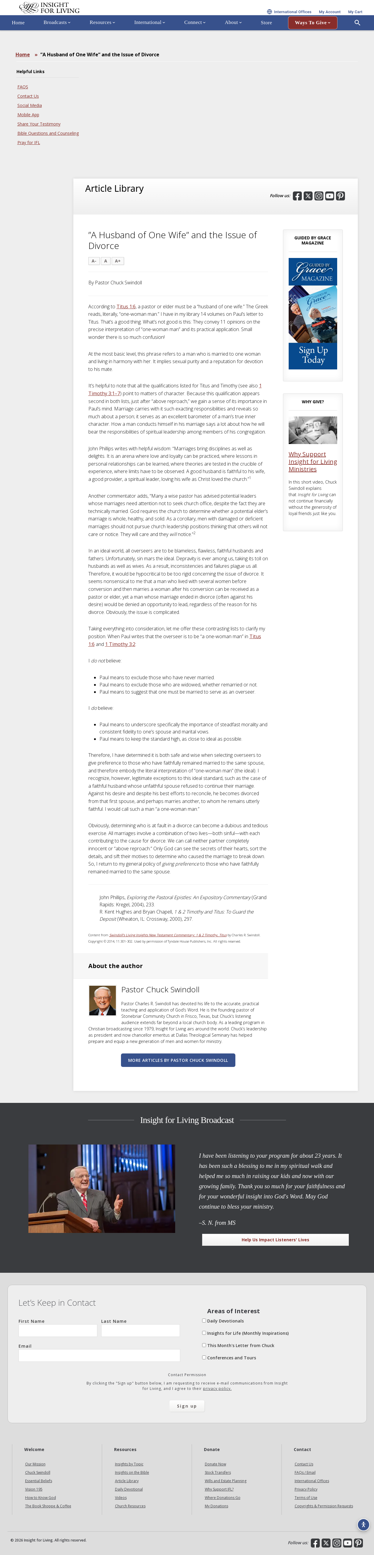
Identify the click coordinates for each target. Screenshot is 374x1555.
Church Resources (130, 1506)
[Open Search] (357, 40)
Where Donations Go (222, 1497)
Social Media (29, 105)
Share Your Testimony (38, 124)
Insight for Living (79, 16)
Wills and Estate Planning (225, 1480)
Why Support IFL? (219, 1489)
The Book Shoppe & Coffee (48, 1506)
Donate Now (215, 1464)
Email (99, 1352)
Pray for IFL (28, 142)
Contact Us (28, 96)
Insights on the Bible (132, 1472)
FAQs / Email (305, 1472)
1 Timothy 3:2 (120, 644)
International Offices (312, 1480)
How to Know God (40, 1497)
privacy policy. (217, 1388)
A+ (118, 261)
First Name (58, 1327)
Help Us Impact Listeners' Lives (275, 1240)
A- (94, 261)
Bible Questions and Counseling (48, 133)
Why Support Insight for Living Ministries (313, 461)
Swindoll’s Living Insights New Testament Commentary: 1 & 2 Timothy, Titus (168, 935)
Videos (121, 1497)
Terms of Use (306, 1497)
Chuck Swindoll (37, 1472)
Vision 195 (34, 1489)
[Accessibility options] (361, 1521)
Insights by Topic (129, 1464)
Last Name (140, 1327)
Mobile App (28, 114)
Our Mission (35, 1464)
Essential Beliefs (38, 1480)
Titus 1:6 (126, 306)
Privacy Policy (306, 1489)
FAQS (22, 87)
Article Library (127, 1480)
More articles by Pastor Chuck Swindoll (178, 1060)
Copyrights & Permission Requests (324, 1506)
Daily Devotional (129, 1489)
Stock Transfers (218, 1472)
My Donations (216, 1506)
